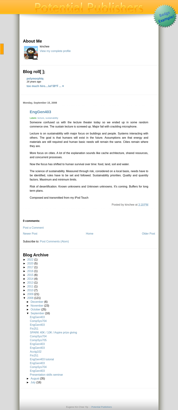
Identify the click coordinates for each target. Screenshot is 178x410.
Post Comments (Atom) (54, 241)
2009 (30, 294)
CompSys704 (38, 320)
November (37, 305)
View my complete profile (55, 51)
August (35, 378)
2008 (30, 297)
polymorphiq (35, 78)
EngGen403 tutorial (42, 359)
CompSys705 (38, 340)
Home (89, 233)
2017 (30, 267)
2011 (30, 286)
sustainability (51, 118)
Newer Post (30, 233)
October (36, 309)
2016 (30, 271)
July (33, 382)
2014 (30, 278)
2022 (30, 259)
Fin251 (34, 328)
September (37, 313)
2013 (30, 282)
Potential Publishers (101, 407)
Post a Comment (33, 227)
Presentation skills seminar (46, 374)
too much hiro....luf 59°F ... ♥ (45, 86)
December (37, 301)
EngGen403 (40, 112)
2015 (30, 274)
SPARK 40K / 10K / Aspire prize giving (53, 332)
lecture (41, 118)
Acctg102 (36, 351)
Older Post (148, 233)
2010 (30, 290)
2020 (30, 263)
